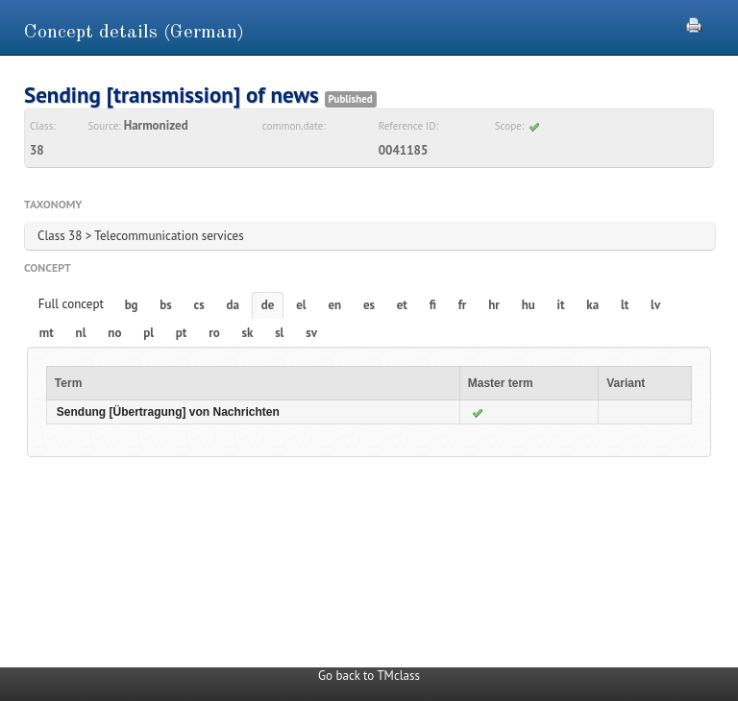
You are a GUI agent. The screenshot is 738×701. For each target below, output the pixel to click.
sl (279, 333)
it (561, 305)
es (369, 305)
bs (165, 305)
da (233, 305)
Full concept (71, 304)
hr (494, 305)
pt (181, 333)
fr (462, 305)
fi (433, 305)
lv (655, 305)
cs (199, 305)
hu (528, 305)
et (402, 305)
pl (148, 333)
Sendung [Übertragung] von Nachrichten (168, 412)
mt (46, 333)
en (334, 305)
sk (247, 333)
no (114, 333)
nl (81, 333)
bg (131, 305)
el (301, 305)
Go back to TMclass (369, 675)
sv (311, 333)
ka (592, 305)
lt (624, 305)
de (268, 305)
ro (214, 333)
